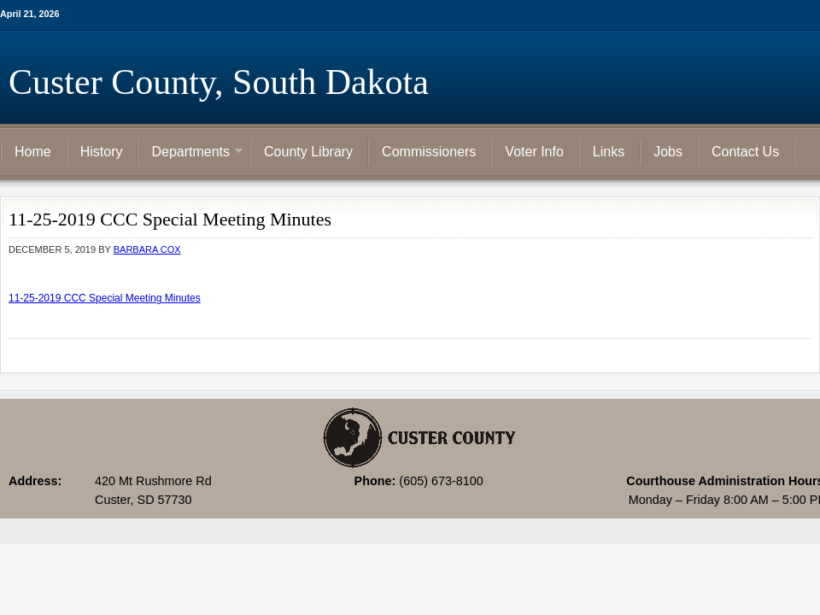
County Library (308, 151)
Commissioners (429, 151)
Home (33, 151)
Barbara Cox (147, 249)
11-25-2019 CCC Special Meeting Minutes (105, 298)
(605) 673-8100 (441, 481)
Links (608, 151)
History (101, 151)
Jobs (667, 151)
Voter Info (534, 151)
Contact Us (745, 151)
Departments (190, 152)
